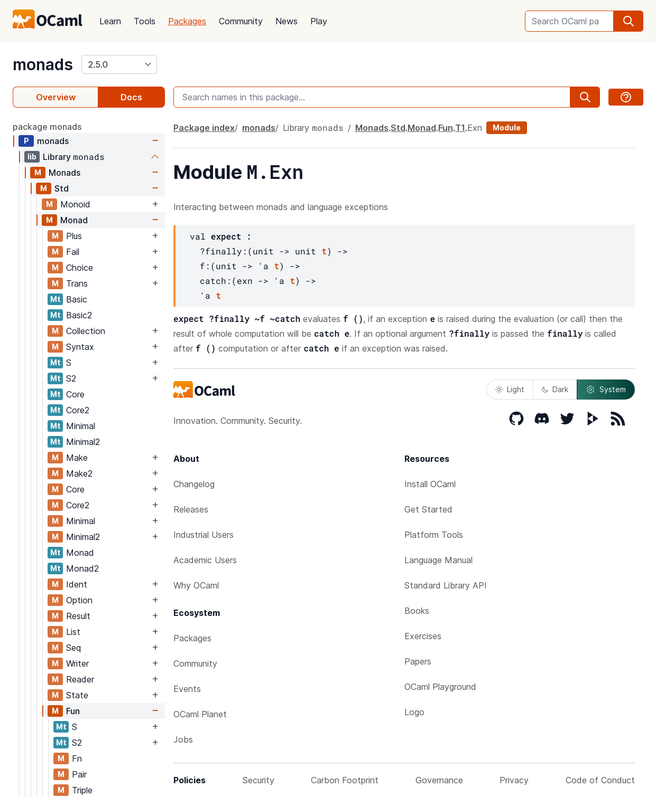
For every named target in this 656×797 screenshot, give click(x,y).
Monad (74, 220)
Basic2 (79, 315)
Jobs (183, 739)
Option (79, 600)
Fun (73, 711)
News (286, 21)
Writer (77, 663)
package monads (47, 126)
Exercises (422, 636)
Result (78, 616)
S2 (71, 378)
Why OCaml (196, 585)
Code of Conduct (600, 780)
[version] (119, 64)
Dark (555, 389)
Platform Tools (433, 534)
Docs (131, 97)
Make (77, 457)
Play (318, 21)
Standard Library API (445, 585)
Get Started (428, 509)
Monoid (75, 204)
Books (416, 610)
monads (43, 64)
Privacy (514, 780)
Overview (56, 97)
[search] (628, 21)
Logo (414, 712)
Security (258, 780)
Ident (76, 584)
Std (61, 188)
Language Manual (438, 560)
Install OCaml (430, 484)
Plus (74, 236)
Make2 (79, 473)
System (606, 389)
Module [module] (507, 127)
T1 (460, 127)
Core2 (77, 410)
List (73, 632)
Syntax (80, 346)
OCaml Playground (440, 686)
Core (75, 394)
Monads (64, 172)
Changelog (194, 484)
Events (187, 689)
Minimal (80, 426)
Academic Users (205, 560)
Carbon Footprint (344, 780)
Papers (417, 661)
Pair (79, 774)
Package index (204, 127)
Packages (187, 21)
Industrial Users (203, 534)
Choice (79, 267)
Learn (110, 21)
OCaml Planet (200, 714)
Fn (77, 758)
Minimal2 (83, 442)
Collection (85, 331)
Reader (80, 679)
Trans (77, 283)
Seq (73, 647)
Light (509, 389)
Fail (72, 251)
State (77, 695)
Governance (439, 780)
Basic (76, 299)
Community (241, 21)
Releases (190, 509)
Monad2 (82, 568)
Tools (144, 21)
